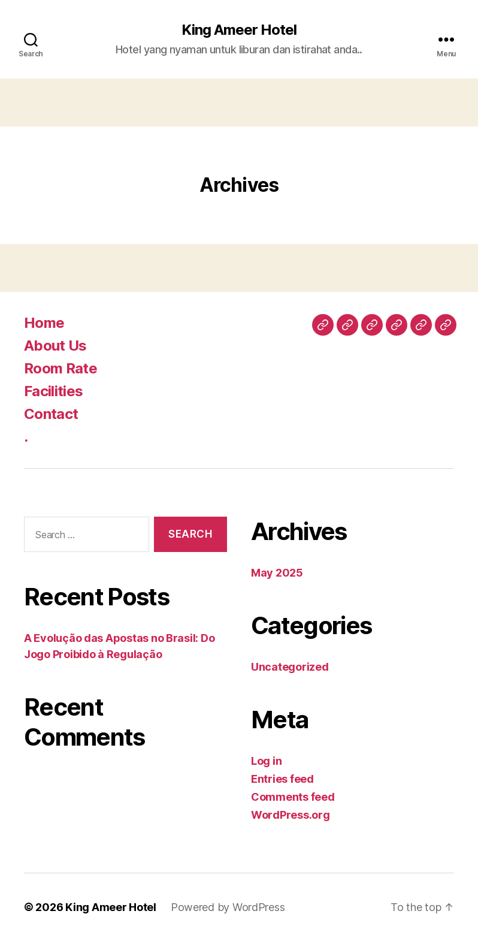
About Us (55, 345)
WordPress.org (290, 815)
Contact (51, 414)
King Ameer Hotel (239, 30)
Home (44, 322)
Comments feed (293, 797)
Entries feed (282, 779)
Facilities (53, 391)
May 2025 (277, 572)
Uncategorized (290, 666)
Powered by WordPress (228, 907)
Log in (266, 761)
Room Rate (60, 368)
